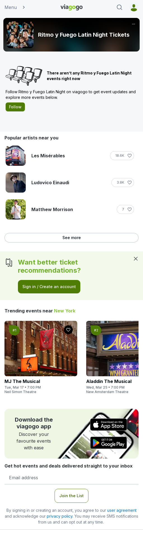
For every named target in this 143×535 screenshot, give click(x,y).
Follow (15, 106)
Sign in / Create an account (49, 286)
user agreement (122, 510)
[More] (133, 24)
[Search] (119, 7)
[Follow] (122, 155)
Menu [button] (15, 7)
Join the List (71, 495)
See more (71, 237)
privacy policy (59, 516)
